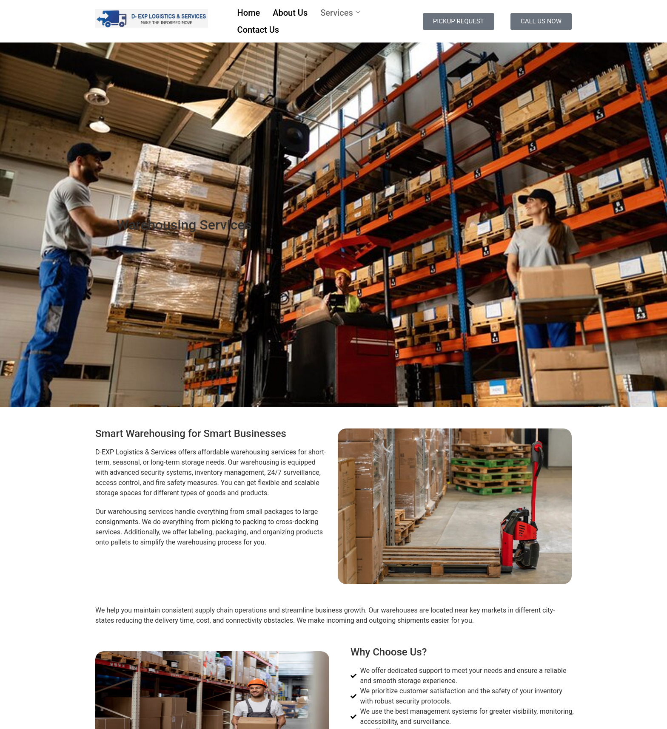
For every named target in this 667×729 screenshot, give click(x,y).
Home (248, 13)
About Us (290, 13)
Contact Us (258, 30)
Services (340, 13)
